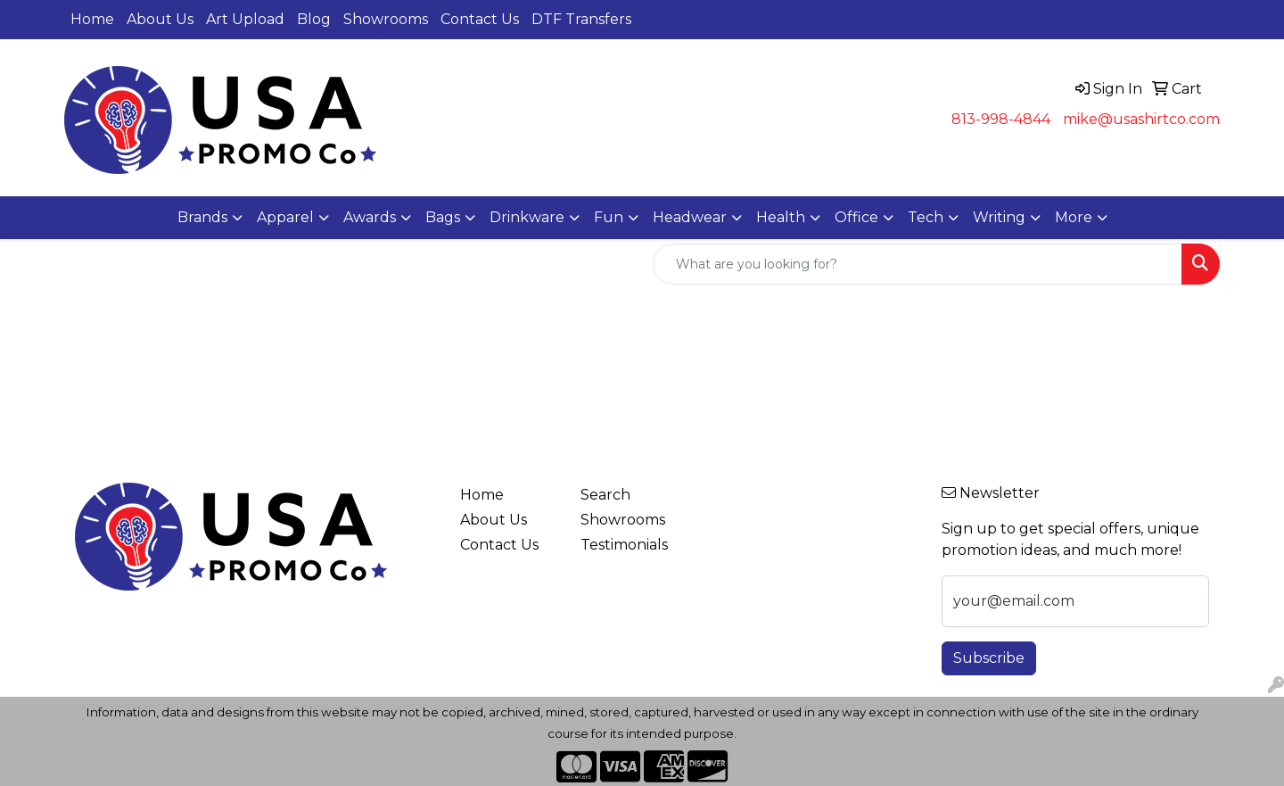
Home (92, 19)
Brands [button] (202, 217)
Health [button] (780, 217)
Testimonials (624, 544)
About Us (160, 19)
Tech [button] (925, 217)
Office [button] (856, 217)
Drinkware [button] (527, 217)
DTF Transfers (581, 19)
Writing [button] (999, 217)
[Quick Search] (917, 264)
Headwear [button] (690, 217)
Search (605, 494)
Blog (314, 19)
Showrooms (385, 19)
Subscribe (989, 657)
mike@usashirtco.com (1141, 119)
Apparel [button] (285, 217)
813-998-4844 (1000, 119)
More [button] (1073, 217)
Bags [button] (442, 217)
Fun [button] (608, 217)
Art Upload (245, 19)
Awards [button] (369, 217)
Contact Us (479, 19)
